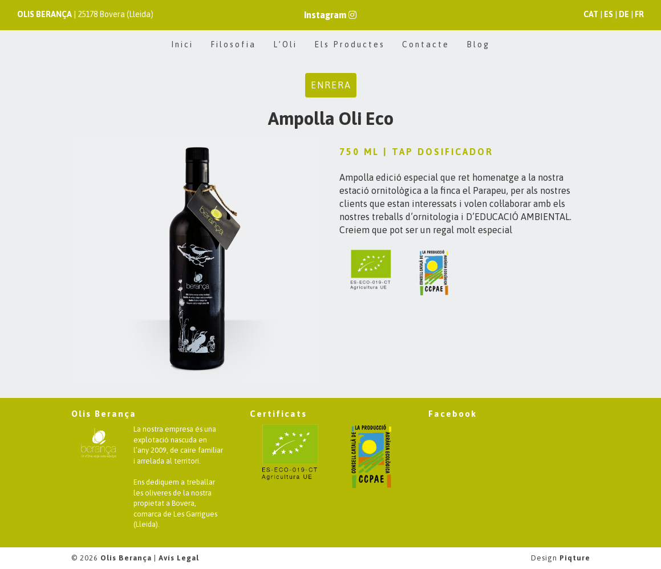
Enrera (331, 85)
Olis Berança (126, 558)
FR (639, 14)
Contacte (425, 44)
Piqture (574, 558)
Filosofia (233, 44)
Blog (478, 44)
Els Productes (349, 44)
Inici (182, 44)
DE (624, 14)
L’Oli (285, 44)
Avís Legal (179, 558)
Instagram (330, 15)
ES (608, 14)
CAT (590, 14)
